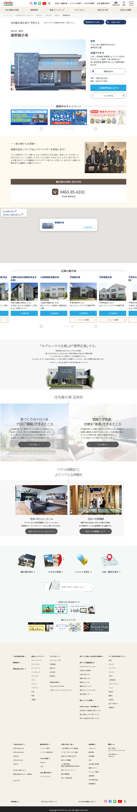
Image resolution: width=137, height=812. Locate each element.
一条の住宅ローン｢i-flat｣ (113, 753)
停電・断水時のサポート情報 (22, 772)
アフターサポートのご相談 (69, 750)
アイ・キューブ (35, 670)
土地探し (111, 698)
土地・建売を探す (103, 3)
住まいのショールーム (68, 768)
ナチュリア (34, 674)
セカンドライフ (113, 682)
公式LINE (16, 754)
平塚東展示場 (105, 275)
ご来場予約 (87, 225)
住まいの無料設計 (66, 776)
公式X (15, 762)
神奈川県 (14, 31)
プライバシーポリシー (48, 800)
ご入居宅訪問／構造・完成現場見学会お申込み (70, 763)
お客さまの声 (102, 9)
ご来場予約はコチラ (108, 88)
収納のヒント (84, 680)
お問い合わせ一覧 (66, 742)
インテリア (112, 666)
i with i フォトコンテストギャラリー (61, 688)
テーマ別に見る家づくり (116, 654)
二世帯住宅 (112, 678)
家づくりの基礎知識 (86, 661)
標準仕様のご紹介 (18, 667)
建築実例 (34, 9)
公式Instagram (18, 746)
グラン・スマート (36, 658)
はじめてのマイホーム (87, 664)
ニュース (15, 778)
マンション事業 (93, 770)
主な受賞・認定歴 (94, 762)
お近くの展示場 (61, 3)
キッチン (111, 662)
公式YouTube (17, 758)
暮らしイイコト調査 (86, 698)
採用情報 (92, 782)
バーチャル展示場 (46, 750)
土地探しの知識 (85, 668)
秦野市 (21, 31)
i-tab (41, 764)
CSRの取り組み (93, 778)
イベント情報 (83, 317)
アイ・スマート (35, 666)
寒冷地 (111, 690)
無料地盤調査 (65, 772)
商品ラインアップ (57, 9)
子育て (111, 674)
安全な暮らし (84, 692)
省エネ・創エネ (113, 701)
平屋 (32, 694)
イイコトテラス (45, 774)
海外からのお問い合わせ (68, 754)
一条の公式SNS (18, 742)
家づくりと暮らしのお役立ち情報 (90, 654)
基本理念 (91, 750)
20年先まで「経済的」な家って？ (90, 708)
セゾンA (33, 682)
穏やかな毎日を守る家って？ (89, 716)
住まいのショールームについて (41, 529)
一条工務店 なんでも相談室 (69, 746)
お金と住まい (84, 672)
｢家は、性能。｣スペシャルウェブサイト (116, 747)
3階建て (33, 698)
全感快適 (52, 662)
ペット (111, 686)
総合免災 (52, 670)
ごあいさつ (92, 746)
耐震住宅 (111, 705)
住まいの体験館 (66, 758)
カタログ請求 (89, 3)
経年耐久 (52, 674)
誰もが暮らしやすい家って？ (89, 712)
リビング (111, 670)
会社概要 (91, 754)
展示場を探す (44, 742)
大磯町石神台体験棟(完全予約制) (24, 277)
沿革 (90, 758)
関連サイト (111, 742)
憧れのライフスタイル (87, 688)
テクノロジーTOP (55, 658)
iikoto (42, 760)
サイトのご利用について (86, 800)
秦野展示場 (59, 220)
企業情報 (91, 742)
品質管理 (91, 774)
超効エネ (52, 666)
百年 (32, 690)
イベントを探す (76, 3)
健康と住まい (84, 676)
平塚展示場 (75, 275)
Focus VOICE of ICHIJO (57, 684)
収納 (110, 658)
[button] (68, 231)
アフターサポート (18, 768)
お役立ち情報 (125, 9)
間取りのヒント (85, 684)
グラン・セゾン (35, 662)
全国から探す (115, 22)
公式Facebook (18, 750)
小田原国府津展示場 (49, 275)
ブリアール (34, 686)
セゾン (33, 678)
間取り (111, 694)
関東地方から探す (94, 22)
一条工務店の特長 (11, 9)
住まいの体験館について (95, 529)
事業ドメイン (93, 766)
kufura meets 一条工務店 (88, 704)
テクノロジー (79, 9)
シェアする (108, 95)
